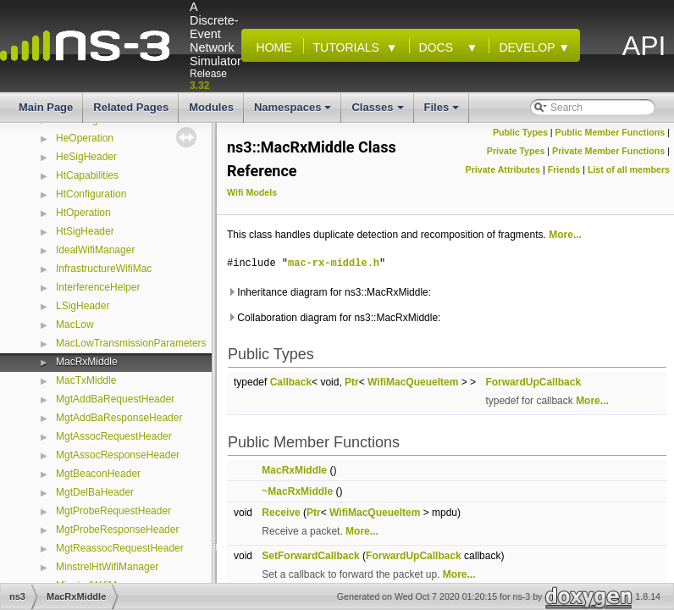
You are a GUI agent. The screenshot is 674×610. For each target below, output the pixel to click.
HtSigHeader (85, 231)
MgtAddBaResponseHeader (119, 418)
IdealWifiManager (95, 250)
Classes (378, 112)
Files (443, 112)
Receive (281, 512)
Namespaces (294, 112)
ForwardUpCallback (533, 382)
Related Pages (130, 107)
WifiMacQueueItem (412, 382)
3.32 (199, 86)
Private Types (516, 151)
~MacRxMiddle (297, 491)
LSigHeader (82, 306)
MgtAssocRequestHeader (114, 436)
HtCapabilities (87, 175)
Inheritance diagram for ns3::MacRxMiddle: (329, 292)
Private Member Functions (608, 151)
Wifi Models (252, 192)
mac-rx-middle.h (333, 263)
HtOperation (83, 213)
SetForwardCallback (310, 556)
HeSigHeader (86, 157)
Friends (564, 169)
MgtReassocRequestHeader (120, 548)
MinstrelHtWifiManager (107, 567)
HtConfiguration (91, 194)
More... (565, 235)
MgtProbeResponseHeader (117, 529)
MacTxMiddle (86, 380)
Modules (211, 107)
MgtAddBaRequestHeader (115, 399)
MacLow (75, 324)
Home (271, 47)
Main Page (46, 107)
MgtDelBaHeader (95, 492)
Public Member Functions (610, 132)
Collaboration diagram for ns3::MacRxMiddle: (333, 318)
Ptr (352, 382)
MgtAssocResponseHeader (118, 455)
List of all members (629, 169)
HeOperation (84, 138)
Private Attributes (503, 169)
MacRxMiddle (87, 362)
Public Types (520, 132)
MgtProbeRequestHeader (113, 511)
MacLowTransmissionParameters (131, 343)
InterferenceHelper (98, 287)
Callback (291, 382)
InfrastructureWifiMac (104, 268)
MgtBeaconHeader (98, 474)
